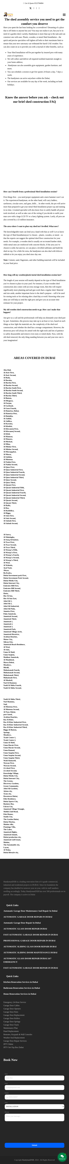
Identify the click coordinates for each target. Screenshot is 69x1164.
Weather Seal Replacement (14, 1038)
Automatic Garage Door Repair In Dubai (22, 923)
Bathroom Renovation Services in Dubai (21, 988)
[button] (64, 15)
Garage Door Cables (11, 1005)
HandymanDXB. (28, 1160)
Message (7, 1112)
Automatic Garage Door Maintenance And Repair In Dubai (30, 911)
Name (6, 1074)
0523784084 (38, 3)
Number (7, 1093)
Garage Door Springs (11, 1022)
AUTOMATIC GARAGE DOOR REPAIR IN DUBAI (27, 917)
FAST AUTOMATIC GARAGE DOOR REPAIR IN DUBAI (30, 935)
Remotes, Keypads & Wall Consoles (17, 1034)
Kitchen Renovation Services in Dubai (20, 982)
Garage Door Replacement (14, 1015)
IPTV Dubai (8, 1044)
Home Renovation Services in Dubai (19, 994)
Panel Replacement (11, 1031)
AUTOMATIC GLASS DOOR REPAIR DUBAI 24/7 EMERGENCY (27, 960)
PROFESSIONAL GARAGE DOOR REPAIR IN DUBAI (29, 940)
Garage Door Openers (12, 1009)
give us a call (12, 318)
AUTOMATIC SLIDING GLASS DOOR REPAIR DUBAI (30, 946)
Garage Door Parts (10, 1012)
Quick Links (12, 905)
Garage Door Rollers (11, 1018)
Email (6, 1083)
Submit (34, 1145)
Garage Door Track (11, 1025)
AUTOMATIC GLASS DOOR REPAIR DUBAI (25, 929)
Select (6, 1102)
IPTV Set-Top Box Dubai (13, 1047)
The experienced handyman (16, 200)
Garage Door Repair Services (15, 1041)
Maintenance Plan (10, 1028)
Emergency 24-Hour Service (14, 1002)
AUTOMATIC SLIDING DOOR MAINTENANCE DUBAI (30, 952)
